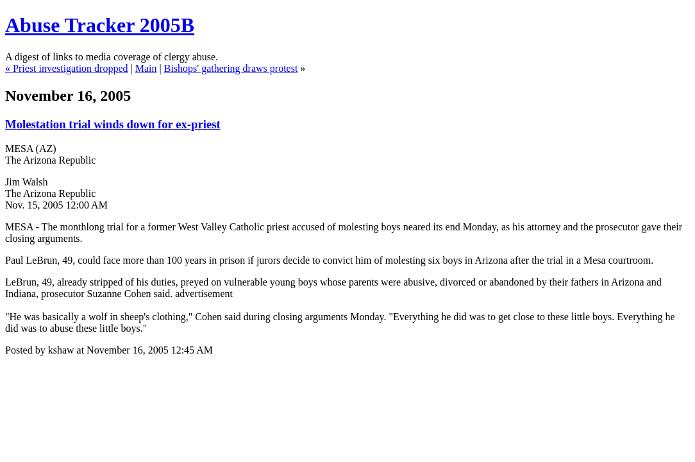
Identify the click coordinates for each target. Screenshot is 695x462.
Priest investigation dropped (70, 68)
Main (146, 68)
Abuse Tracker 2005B (99, 25)
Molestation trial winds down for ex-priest (113, 124)
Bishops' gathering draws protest (231, 68)
